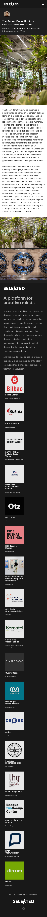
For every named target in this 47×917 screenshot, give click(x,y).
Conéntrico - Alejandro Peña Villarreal (17, 24)
